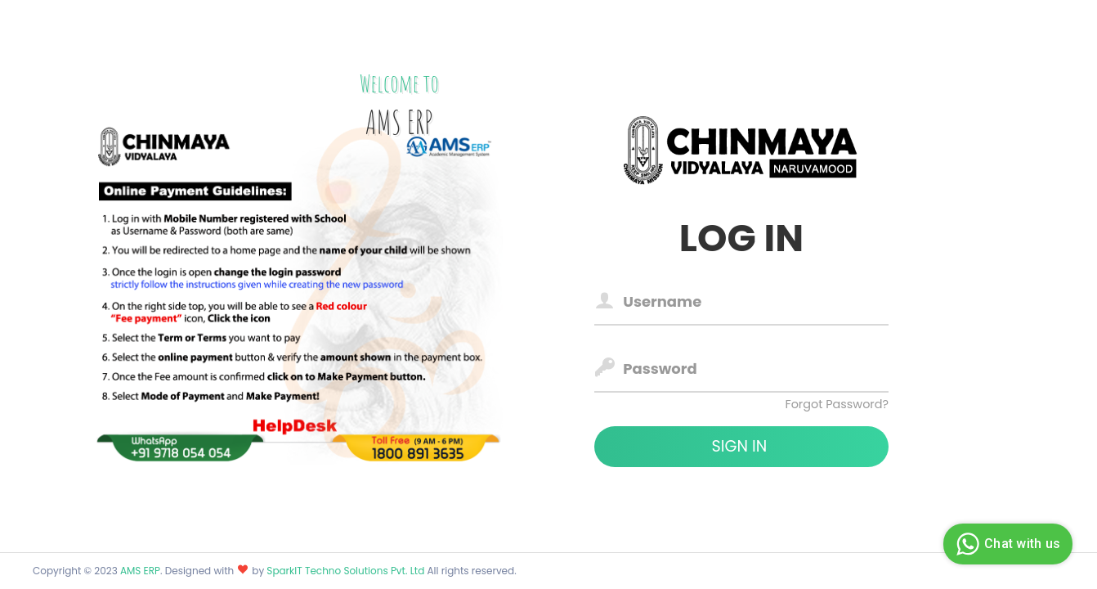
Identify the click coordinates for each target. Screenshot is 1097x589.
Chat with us (1005, 544)
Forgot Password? (837, 404)
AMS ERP (140, 571)
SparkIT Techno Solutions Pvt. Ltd (346, 571)
